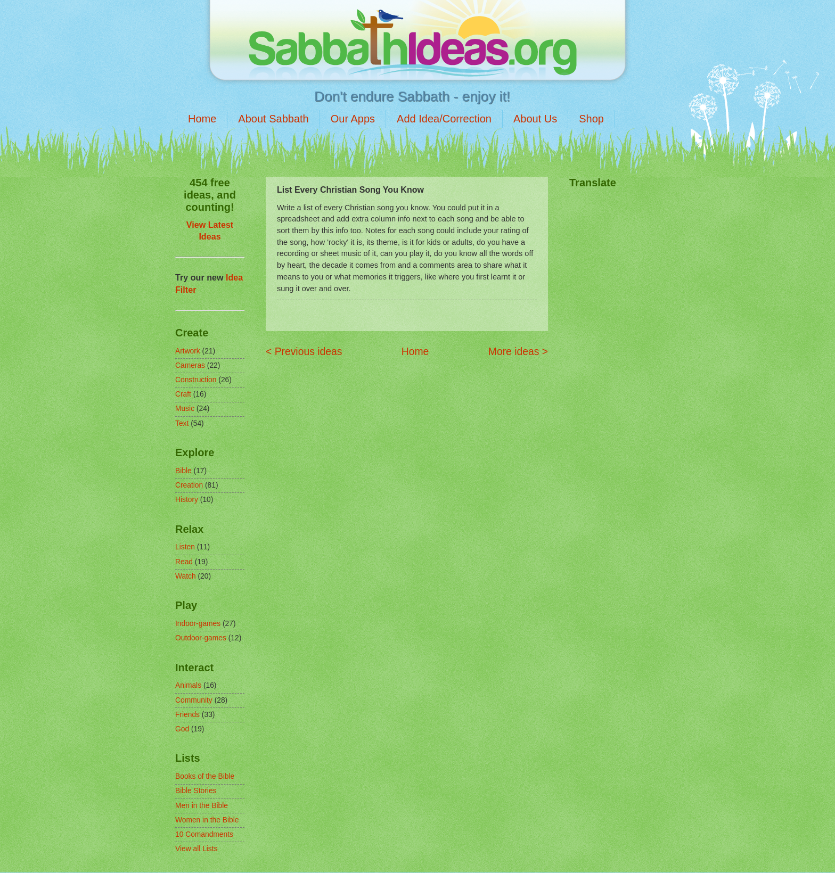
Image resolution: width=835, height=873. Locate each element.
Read (184, 562)
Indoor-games (197, 624)
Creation (189, 485)
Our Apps (353, 119)
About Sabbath (273, 119)
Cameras (190, 365)
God (182, 729)
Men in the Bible (201, 806)
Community (193, 700)
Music (184, 409)
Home (202, 119)
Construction (195, 380)
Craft (183, 394)
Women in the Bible (207, 820)
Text (182, 423)
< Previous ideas (304, 351)
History (186, 500)
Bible (183, 471)
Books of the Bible (204, 776)
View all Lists (196, 849)
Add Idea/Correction (444, 119)
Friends (187, 715)
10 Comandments (204, 834)
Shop (591, 119)
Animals (188, 685)
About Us (535, 119)
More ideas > (518, 351)
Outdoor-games (200, 638)
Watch (185, 576)
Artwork (187, 351)
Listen (185, 547)
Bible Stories (195, 791)
